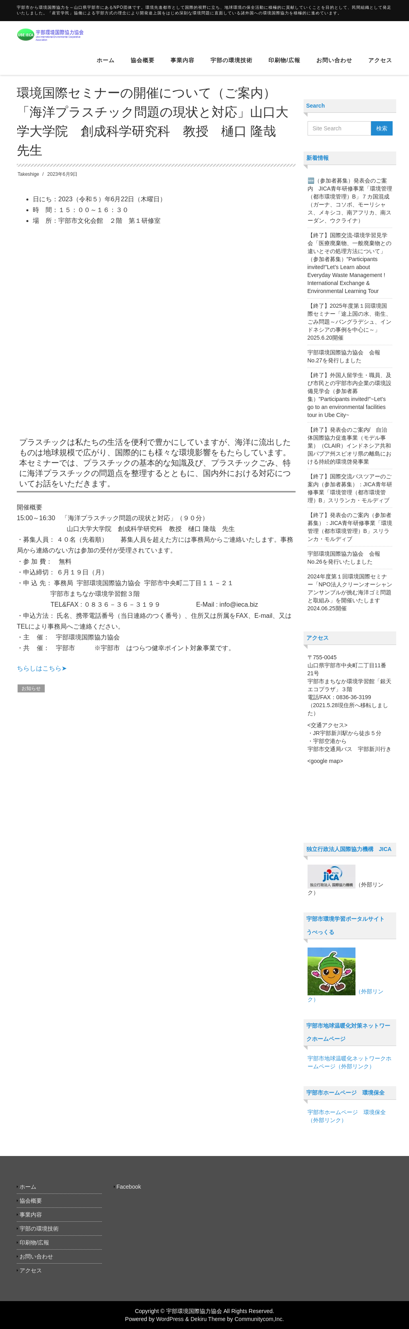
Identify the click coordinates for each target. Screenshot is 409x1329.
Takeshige (28, 174)
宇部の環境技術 (231, 65)
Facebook (129, 1187)
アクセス (380, 65)
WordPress (170, 1319)
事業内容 (183, 65)
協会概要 (143, 65)
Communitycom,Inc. (259, 1319)
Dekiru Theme (208, 1319)
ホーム (106, 65)
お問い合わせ (334, 65)
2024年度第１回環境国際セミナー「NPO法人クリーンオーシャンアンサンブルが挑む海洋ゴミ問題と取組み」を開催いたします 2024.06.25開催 (350, 592)
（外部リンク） (345, 975)
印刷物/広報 (284, 65)
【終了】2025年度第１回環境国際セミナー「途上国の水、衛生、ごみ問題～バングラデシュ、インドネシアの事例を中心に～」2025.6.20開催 (349, 322)
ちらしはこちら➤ (42, 668)
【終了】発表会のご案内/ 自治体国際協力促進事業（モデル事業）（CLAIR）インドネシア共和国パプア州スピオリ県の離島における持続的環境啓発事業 (349, 446)
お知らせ (31, 688)
